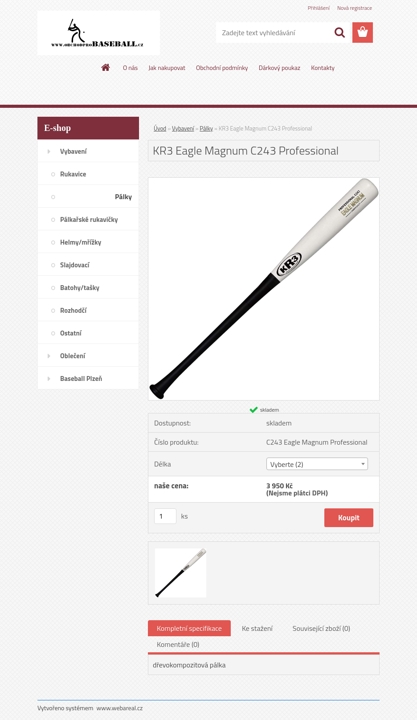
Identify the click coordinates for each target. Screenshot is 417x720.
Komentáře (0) (178, 644)
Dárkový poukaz (280, 67)
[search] (339, 32)
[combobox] (317, 464)
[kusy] (165, 516)
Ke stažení (257, 628)
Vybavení (183, 128)
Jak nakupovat (166, 67)
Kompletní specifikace (189, 628)
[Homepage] (106, 67)
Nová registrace (354, 8)
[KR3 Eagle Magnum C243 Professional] (263, 181)
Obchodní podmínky (222, 67)
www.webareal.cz (120, 707)
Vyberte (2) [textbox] (286, 464)
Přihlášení (319, 8)
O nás (130, 67)
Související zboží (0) (321, 628)
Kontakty (323, 67)
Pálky (206, 128)
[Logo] (98, 33)
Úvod (160, 128)
